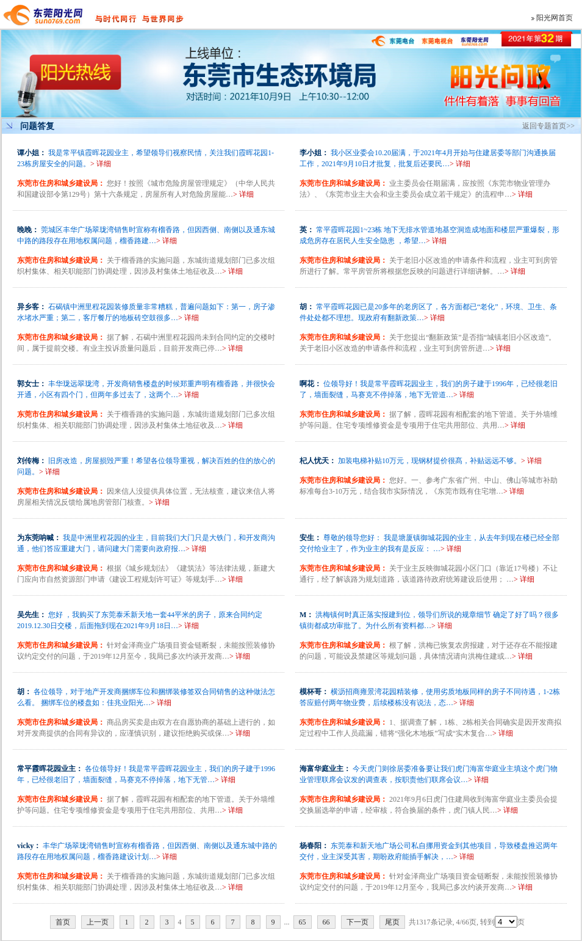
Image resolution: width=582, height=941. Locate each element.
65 (302, 922)
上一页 (98, 922)
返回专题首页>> (548, 126)
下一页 (357, 922)
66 (326, 922)
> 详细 (100, 163)
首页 (63, 922)
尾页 (392, 922)
